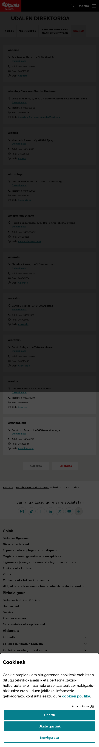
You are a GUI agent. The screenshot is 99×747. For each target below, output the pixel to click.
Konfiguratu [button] (67, 739)
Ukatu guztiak (51, 727)
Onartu (53, 716)
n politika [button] (76, 696)
